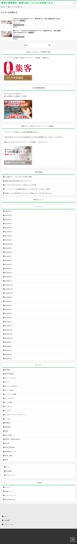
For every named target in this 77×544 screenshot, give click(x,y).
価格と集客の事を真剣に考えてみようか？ (18, 181)
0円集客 (7, 370)
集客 (6, 460)
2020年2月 (8, 277)
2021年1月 (8, 240)
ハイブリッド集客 (10, 394)
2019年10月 (9, 293)
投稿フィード (9, 491)
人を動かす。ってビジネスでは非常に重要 (18, 177)
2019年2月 (8, 322)
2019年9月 (8, 297)
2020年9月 (8, 248)
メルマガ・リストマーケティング (15, 414)
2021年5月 (8, 232)
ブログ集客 (8, 402)
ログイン (8, 487)
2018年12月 (9, 330)
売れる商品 (8, 435)
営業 (6, 431)
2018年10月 (9, 338)
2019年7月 (8, 305)
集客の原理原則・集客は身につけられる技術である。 (28, 3)
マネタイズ (8, 406)
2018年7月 (8, 350)
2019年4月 (8, 313)
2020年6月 (8, 260)
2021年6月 (8, 228)
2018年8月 (8, 346)
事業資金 (8, 427)
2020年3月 (8, 272)
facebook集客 (9, 374)
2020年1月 (8, 281)
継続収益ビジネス (10, 451)
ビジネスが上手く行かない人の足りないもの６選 (20, 185)
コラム (7, 382)
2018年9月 (8, 342)
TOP (3, 7)
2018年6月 (8, 354)
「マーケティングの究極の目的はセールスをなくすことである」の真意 (27, 189)
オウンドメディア (10, 378)
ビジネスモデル (10, 398)
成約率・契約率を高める (12, 439)
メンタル (8, 419)
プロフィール (10, 475)
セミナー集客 (9, 390)
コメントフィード (10, 495)
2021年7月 (8, 223)
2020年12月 (9, 244)
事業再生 (8, 423)
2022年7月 (8, 211)
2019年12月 (9, 285)
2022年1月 (8, 219)
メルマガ (8, 410)
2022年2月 (8, 215)
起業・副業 (8, 455)
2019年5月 (8, 309)
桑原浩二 (15, 27)
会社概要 (9, 471)
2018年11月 (9, 334)
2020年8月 (8, 252)
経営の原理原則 (10, 447)
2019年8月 (8, 301)
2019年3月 (8, 317)
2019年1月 (8, 326)
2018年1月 (8, 358)
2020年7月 (8, 256)
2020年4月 (8, 268)
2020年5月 (8, 264)
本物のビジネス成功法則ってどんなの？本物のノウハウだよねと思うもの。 (29, 193)
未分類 (7, 443)
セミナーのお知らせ (19, 25)
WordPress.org (9, 499)
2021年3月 (8, 236)
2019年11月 (9, 289)
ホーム (8, 467)
